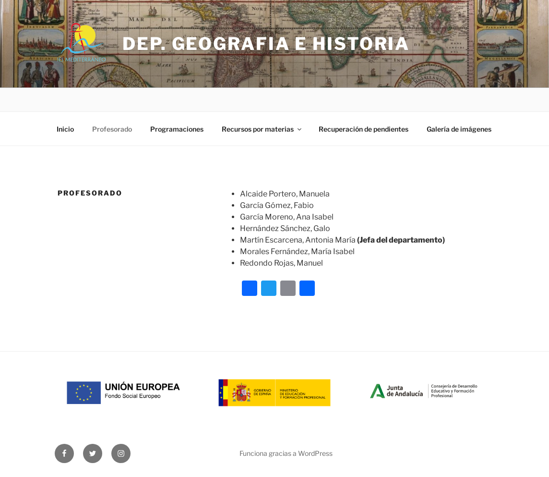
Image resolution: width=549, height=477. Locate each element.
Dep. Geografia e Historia (266, 43)
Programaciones (176, 129)
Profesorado (112, 129)
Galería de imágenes (459, 129)
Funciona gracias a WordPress (286, 453)
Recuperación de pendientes (363, 129)
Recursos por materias (262, 129)
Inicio (65, 129)
